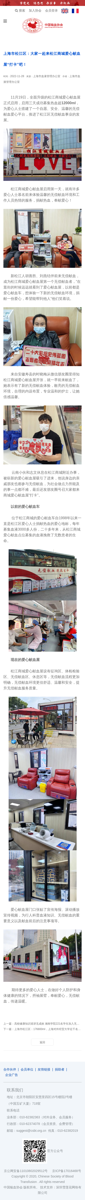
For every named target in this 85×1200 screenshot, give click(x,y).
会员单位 (27, 1069)
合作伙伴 (9, 1069)
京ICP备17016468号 (66, 1171)
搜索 (20, 10)
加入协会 (35, 10)
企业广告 (11, 1075)
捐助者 (59, 1069)
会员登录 (51, 10)
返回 (42, 1042)
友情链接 (44, 1069)
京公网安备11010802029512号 (28, 1171)
